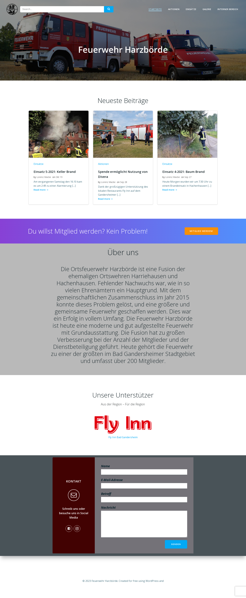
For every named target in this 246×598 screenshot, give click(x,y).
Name (144, 484)
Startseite (156, 9)
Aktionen (174, 9)
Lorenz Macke (43, 181)
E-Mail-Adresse (144, 498)
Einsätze (192, 9)
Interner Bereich (228, 9)
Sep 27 (187, 181)
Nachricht (144, 539)
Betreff (144, 512)
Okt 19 (59, 181)
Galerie (207, 9)
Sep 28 (123, 186)
